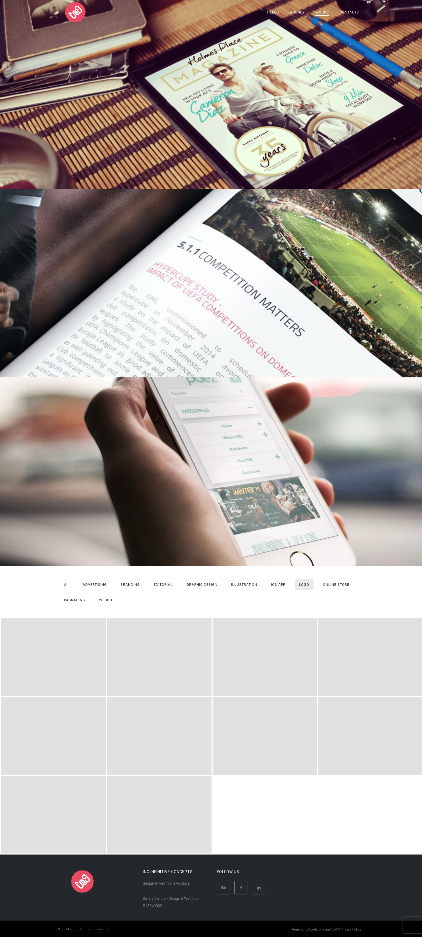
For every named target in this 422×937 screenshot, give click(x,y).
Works (322, 12)
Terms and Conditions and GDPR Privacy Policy (326, 929)
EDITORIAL (163, 585)
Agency (297, 12)
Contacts (349, 12)
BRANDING (130, 585)
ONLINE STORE (336, 585)
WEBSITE (107, 600)
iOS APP (278, 585)
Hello (273, 12)
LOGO (304, 585)
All (66, 585)
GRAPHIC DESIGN (202, 585)
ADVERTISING (95, 585)
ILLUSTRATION (244, 585)
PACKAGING (74, 600)
